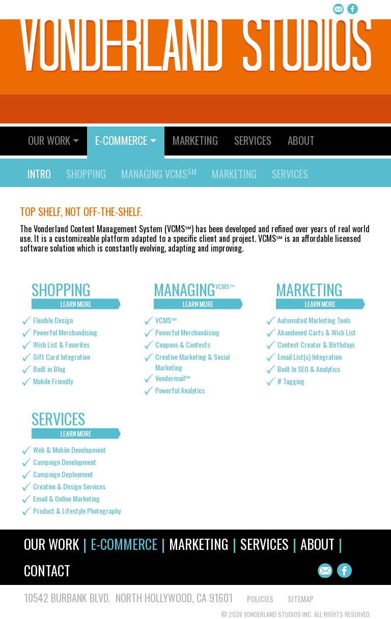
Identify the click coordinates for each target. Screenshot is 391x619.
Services (252, 140)
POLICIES (260, 599)
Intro (39, 173)
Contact (47, 570)
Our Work (51, 544)
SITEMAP (301, 599)
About (301, 140)
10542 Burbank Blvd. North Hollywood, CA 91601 (128, 597)
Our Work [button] (49, 140)
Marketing (195, 140)
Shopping (86, 173)
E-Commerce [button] (121, 140)
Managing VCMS (159, 173)
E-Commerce (124, 544)
